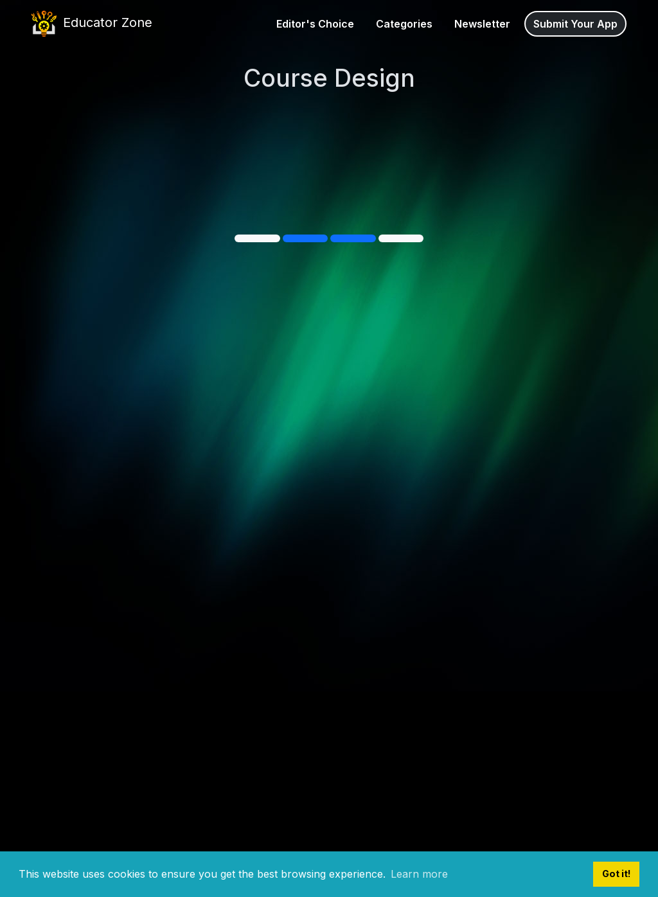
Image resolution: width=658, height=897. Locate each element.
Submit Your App (575, 23)
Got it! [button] (616, 873)
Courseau (139, 133)
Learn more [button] (419, 873)
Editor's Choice (315, 23)
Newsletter (482, 23)
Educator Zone (90, 23)
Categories (404, 23)
